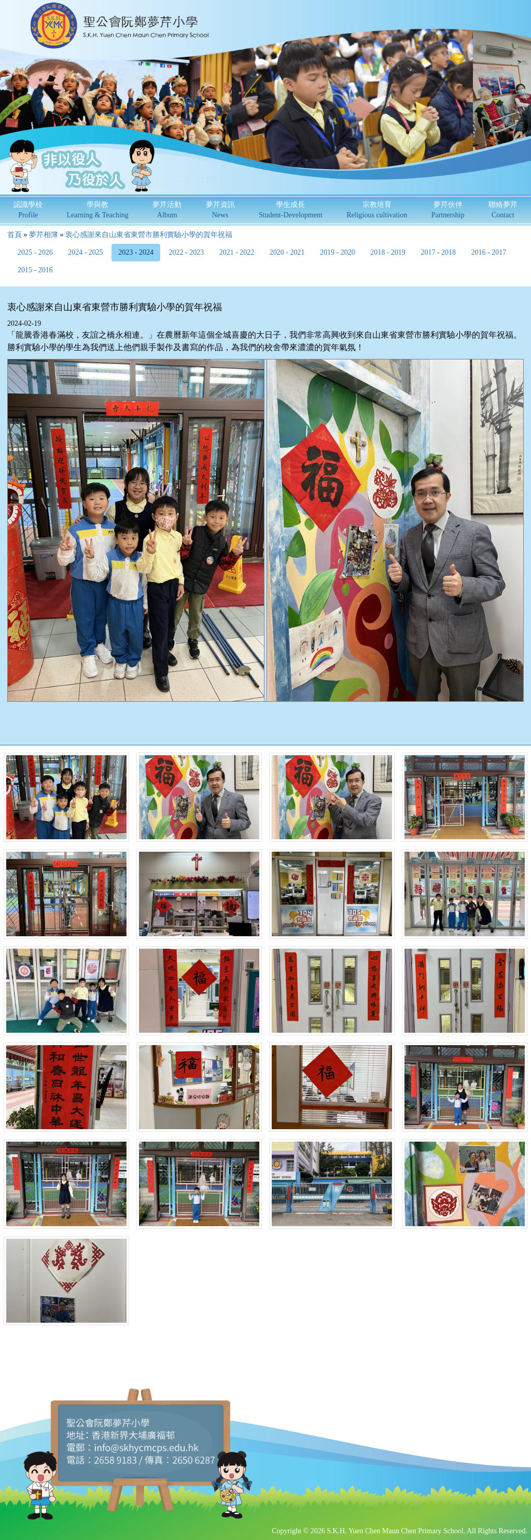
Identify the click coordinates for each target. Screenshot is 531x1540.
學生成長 (291, 210)
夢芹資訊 (220, 210)
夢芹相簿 (43, 235)
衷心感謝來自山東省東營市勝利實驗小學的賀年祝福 (148, 235)
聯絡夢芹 (503, 210)
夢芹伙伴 (448, 210)
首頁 (14, 235)
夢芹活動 (166, 210)
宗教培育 (376, 210)
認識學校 (28, 210)
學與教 (98, 210)
